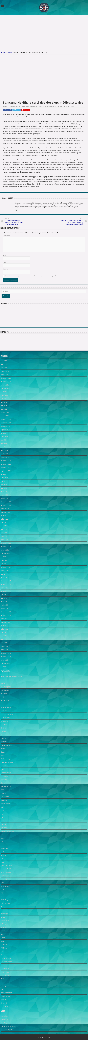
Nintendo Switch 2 (6, 872)
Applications (33, 106)
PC (2, 893)
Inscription (4, 1016)
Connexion (4, 1019)
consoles (4, 742)
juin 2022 (4, 522)
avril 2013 (4, 598)
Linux (2, 821)
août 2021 (4, 557)
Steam (3, 941)
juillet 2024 (4, 436)
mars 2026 (4, 368)
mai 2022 (4, 526)
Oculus (3, 883)
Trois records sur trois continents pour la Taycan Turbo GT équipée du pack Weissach (71, 221)
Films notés (4, 776)
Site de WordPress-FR (7, 1030)
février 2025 (5, 412)
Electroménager (6, 759)
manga (3, 845)
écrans (3, 752)
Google (3, 793)
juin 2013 (4, 595)
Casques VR (4, 721)
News (39, 106)
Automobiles (5, 700)
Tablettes (4, 948)
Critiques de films (6, 745)
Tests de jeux (5, 972)
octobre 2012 (5, 619)
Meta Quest (4, 848)
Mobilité (3, 855)
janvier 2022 (5, 540)
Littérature (4, 824)
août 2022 (4, 515)
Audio (3, 697)
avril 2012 (4, 639)
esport (3, 769)
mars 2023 (4, 491)
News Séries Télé (6, 865)
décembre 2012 (6, 612)
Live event (4, 828)
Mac (2, 834)
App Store (4, 683)
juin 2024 (4, 440)
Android (9, 52)
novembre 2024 (6, 423)
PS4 (2, 907)
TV (2, 982)
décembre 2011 (6, 653)
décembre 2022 (6, 502)
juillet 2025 (4, 395)
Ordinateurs (5, 886)
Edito (2, 755)
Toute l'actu (49, 106)
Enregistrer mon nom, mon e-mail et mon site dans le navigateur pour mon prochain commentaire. (36, 276)
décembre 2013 (6, 581)
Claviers (3, 731)
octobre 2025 (5, 385)
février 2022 (5, 536)
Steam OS (4, 944)
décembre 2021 (6, 543)
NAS (2, 858)
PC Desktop (4, 900)
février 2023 (5, 495)
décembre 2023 (6, 460)
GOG (2, 790)
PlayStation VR (5, 903)
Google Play (5, 797)
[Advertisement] (44, 33)
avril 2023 (4, 488)
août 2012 (4, 625)
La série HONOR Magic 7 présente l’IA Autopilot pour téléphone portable (16, 221)
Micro (3, 852)
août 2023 (4, 474)
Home (3, 52)
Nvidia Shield (5, 876)
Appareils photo (6, 687)
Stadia (3, 938)
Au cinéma (4, 693)
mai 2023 (4, 485)
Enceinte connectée (7, 762)
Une (54, 106)
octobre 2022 (5, 509)
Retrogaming (5, 920)
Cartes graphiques (7, 714)
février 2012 (5, 646)
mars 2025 (4, 409)
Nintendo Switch (6, 869)
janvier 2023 (5, 498)
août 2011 (4, 667)
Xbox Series (4, 1006)
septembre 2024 (6, 430)
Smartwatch (4, 927)
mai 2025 (4, 402)
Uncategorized (5, 986)
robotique (4, 924)
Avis (2, 704)
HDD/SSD (4, 800)
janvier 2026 (5, 375)
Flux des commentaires (8, 1026)
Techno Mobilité (6, 958)
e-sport (3, 748)
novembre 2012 (6, 615)
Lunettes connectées (7, 831)
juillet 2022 (4, 519)
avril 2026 (4, 364)
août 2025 (4, 392)
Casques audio (5, 718)
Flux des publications (7, 1023)
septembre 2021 (6, 553)
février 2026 (5, 371)
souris (3, 931)
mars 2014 (4, 577)
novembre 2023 (6, 464)
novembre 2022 (6, 505)
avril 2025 (4, 405)
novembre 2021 (6, 546)
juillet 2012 (4, 629)
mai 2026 (4, 361)
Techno (43, 106)
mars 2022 (4, 533)
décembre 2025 (6, 378)
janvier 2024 (5, 457)
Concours (4, 738)
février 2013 (5, 605)
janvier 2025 (5, 416)
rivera (6, 106)
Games (3, 783)
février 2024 (5, 454)
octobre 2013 (5, 588)
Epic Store (4, 766)
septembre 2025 (6, 388)
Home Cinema (5, 803)
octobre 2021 (5, 550)
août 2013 (4, 591)
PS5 (2, 910)
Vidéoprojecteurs (6, 993)
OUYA (3, 889)
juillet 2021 (4, 560)
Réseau (3, 917)
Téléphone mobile (6, 962)
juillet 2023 (4, 478)
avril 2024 (4, 447)
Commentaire (7, 235)
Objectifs (4, 879)
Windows (4, 999)
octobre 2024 (5, 426)
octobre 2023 (5, 467)
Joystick (3, 814)
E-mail (5, 262)
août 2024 (4, 433)
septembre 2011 (6, 663)
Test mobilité (5, 968)
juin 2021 (4, 564)
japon (3, 810)
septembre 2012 (6, 622)
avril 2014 (4, 574)
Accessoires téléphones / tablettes (12, 676)
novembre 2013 (6, 584)
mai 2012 (4, 636)
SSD (2, 934)
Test (2, 965)
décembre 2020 (6, 567)
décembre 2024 (6, 419)
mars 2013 (4, 601)
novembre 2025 (6, 381)
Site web (5, 269)
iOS (2, 807)
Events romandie (6, 773)
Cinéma (3, 728)
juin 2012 (4, 632)
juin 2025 (4, 399)
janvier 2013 (5, 608)
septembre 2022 (6, 512)
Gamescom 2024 (6, 786)
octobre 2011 (5, 660)
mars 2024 (4, 450)
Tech (2, 951)
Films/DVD (4, 779)
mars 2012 (4, 643)
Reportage (4, 913)
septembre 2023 (6, 471)
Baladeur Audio (6, 707)
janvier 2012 (5, 650)
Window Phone (5, 996)
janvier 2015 (5, 570)
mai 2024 (4, 443)
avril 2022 (4, 529)
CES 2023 (4, 724)
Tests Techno (5, 975)
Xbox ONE (4, 1003)
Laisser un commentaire (67, 106)
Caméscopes (5, 711)
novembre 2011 (6, 656)
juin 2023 (4, 481)
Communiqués (5, 735)
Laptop (3, 817)
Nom (5, 255)
